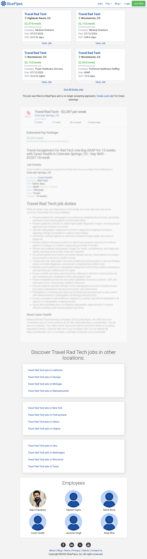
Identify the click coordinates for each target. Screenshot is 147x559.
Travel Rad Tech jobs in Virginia (44, 428)
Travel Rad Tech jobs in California (45, 370)
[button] (108, 3)
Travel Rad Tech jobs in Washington (46, 452)
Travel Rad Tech (35, 14)
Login (127, 3)
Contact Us (96, 550)
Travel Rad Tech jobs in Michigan (45, 384)
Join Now (139, 3)
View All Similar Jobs (73, 89)
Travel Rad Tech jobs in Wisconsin (45, 459)
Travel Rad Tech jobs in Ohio (42, 445)
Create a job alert (105, 96)
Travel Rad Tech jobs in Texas (43, 466)
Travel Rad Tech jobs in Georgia (44, 377)
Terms (67, 550)
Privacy (76, 550)
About (52, 550)
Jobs (100, 3)
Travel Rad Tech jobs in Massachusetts (48, 390)
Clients (85, 550)
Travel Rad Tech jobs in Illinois (44, 421)
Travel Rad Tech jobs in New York (45, 408)
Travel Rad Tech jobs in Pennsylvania (47, 414)
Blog (59, 550)
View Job (47, 43)
